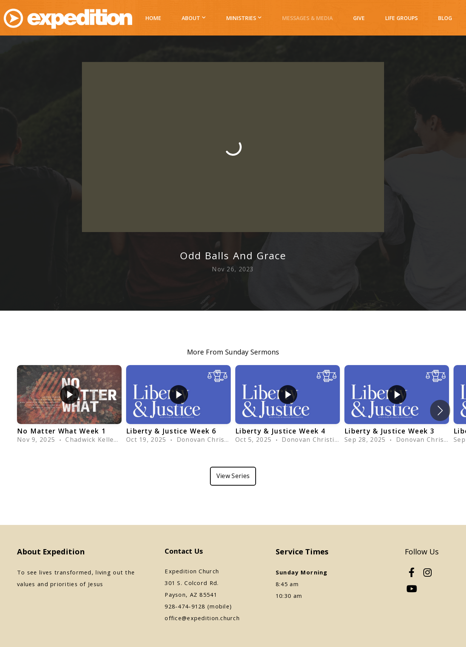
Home (153, 18)
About (194, 18)
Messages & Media (307, 18)
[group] (69, 405)
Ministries (244, 18)
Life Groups (401, 18)
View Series (233, 476)
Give (359, 18)
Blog (445, 18)
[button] (440, 410)
